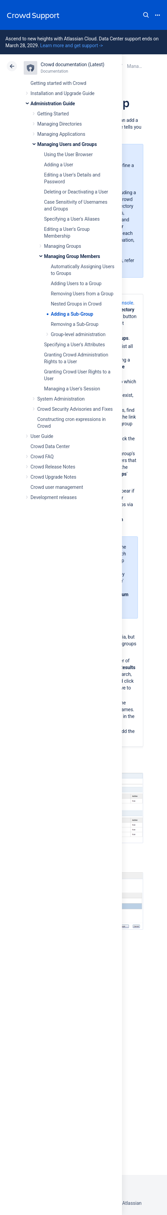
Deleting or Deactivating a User (76, 192)
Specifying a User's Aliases (72, 219)
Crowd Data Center (50, 446)
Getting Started (53, 113)
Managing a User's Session (72, 388)
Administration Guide (52, 103)
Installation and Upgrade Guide (62, 93)
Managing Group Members (72, 256)
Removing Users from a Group (82, 293)
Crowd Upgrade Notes (53, 477)
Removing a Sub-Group (75, 324)
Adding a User (58, 164)
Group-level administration (78, 334)
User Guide (41, 436)
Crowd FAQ (42, 456)
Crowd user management (56, 487)
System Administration (61, 399)
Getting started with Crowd (58, 83)
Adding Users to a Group (76, 283)
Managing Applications (61, 134)
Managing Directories (59, 124)
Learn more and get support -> (71, 45)
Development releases (53, 497)
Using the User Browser (68, 154)
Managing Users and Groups (67, 144)
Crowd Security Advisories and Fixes (75, 409)
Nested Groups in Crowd (76, 304)
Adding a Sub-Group (72, 314)
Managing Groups (62, 246)
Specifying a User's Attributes (74, 344)
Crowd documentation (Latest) (72, 64)
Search (146, 15)
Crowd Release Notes (52, 467)
